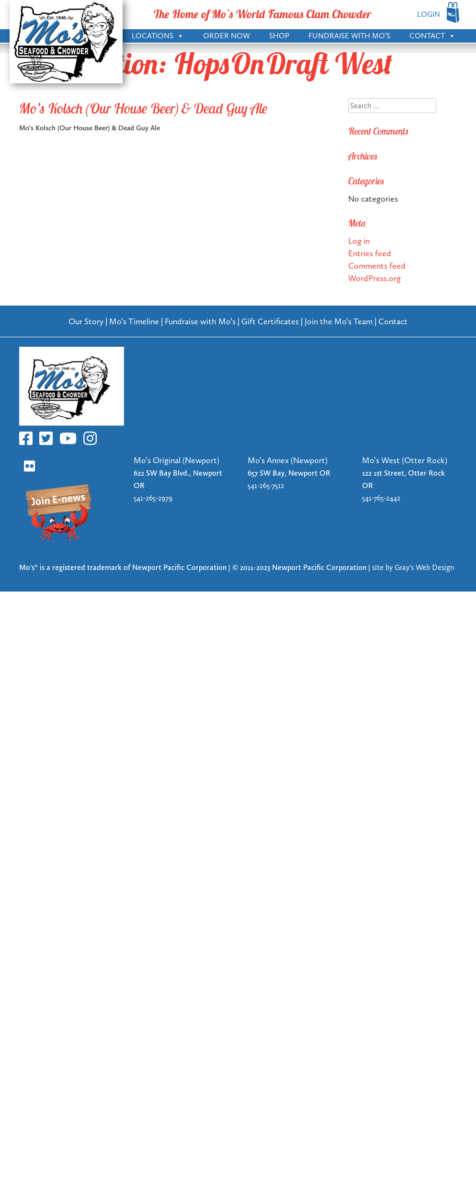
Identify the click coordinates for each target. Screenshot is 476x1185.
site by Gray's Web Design (413, 567)
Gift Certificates (270, 321)
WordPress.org (374, 278)
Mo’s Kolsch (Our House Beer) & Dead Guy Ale (143, 108)
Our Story (85, 321)
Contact (432, 35)
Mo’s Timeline (134, 321)
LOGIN (428, 14)
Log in (359, 241)
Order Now (226, 35)
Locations (158, 35)
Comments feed (377, 266)
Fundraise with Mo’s (349, 35)
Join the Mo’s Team (339, 321)
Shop (279, 35)
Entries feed (369, 253)
